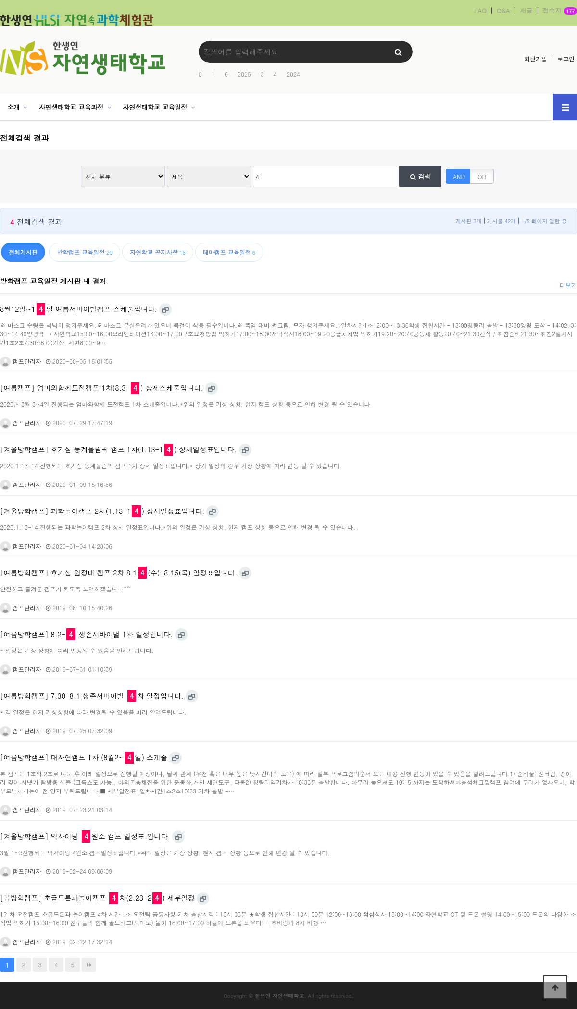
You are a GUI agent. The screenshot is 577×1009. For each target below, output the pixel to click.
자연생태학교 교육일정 (155, 107)
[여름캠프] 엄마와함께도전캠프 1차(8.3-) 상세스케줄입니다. (101, 388)
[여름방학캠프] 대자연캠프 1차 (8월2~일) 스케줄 (83, 757)
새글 (526, 10)
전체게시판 (23, 252)
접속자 (560, 11)
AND (459, 176)
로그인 (566, 58)
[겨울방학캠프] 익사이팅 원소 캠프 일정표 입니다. (85, 836)
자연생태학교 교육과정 (71, 107)
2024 (293, 74)
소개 (13, 107)
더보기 (568, 285)
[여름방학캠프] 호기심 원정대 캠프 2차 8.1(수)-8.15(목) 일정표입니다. (118, 572)
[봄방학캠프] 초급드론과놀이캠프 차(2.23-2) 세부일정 (97, 898)
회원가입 (535, 58)
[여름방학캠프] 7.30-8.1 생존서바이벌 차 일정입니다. (92, 696)
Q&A (503, 10)
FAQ (480, 10)
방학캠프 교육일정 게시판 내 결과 (53, 281)
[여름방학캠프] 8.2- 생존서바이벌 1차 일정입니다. (86, 634)
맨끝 (89, 965)
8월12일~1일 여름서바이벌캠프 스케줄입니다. (78, 309)
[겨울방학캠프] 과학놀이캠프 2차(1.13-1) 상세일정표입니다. (102, 511)
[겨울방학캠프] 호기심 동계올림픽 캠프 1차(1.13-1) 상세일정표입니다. (118, 449)
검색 (420, 176)
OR (482, 176)
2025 (244, 74)
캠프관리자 (20, 361)
